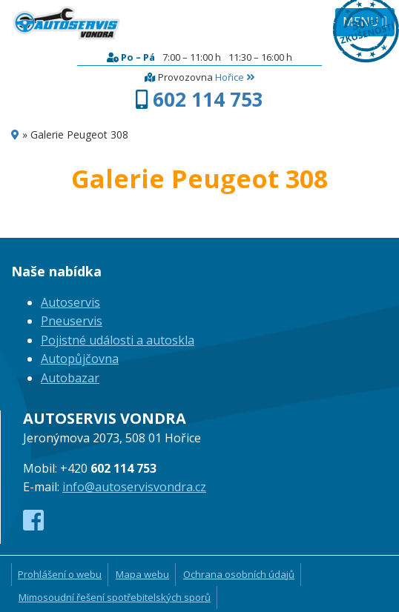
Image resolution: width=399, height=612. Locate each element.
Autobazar (70, 378)
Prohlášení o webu (60, 574)
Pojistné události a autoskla (117, 340)
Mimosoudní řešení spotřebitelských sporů (115, 597)
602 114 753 (208, 99)
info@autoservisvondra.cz (134, 487)
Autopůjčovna (80, 358)
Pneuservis (71, 321)
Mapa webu (142, 574)
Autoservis (70, 302)
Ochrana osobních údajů (238, 574)
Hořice (234, 77)
